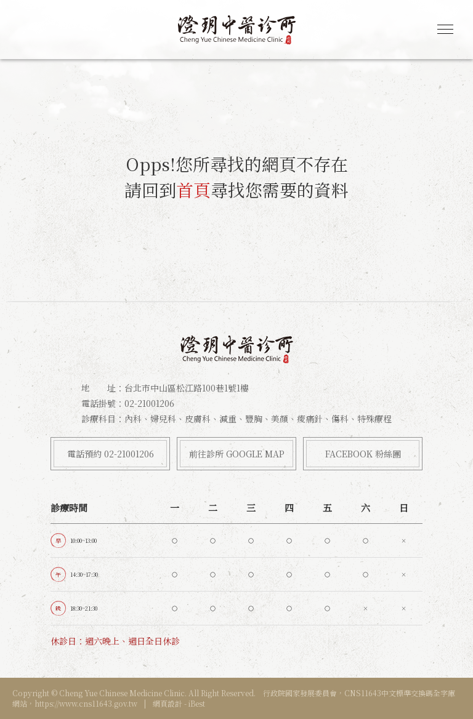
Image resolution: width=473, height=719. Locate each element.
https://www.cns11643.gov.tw (85, 703)
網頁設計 (167, 703)
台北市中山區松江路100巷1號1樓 (186, 388)
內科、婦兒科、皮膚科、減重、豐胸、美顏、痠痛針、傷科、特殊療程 (258, 418)
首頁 (193, 189)
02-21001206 (149, 403)
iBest (196, 703)
